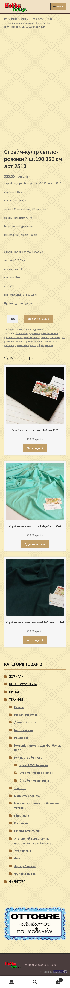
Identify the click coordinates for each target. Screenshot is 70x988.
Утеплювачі (22, 851)
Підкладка (21, 815)
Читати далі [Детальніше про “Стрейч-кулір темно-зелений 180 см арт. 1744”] (35, 640)
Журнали (16, 676)
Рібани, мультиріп (27, 831)
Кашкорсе (21, 738)
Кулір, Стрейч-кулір (42, 18)
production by (53, 971)
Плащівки (21, 823)
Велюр (19, 707)
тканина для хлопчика (29, 341)
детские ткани (49, 333)
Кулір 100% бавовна (33, 765)
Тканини (24, 18)
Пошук (35, 982)
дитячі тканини (13, 337)
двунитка (34, 333)
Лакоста (20, 788)
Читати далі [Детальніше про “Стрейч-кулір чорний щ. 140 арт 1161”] (35, 448)
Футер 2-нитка (25, 866)
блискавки (22, 333)
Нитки (14, 692)
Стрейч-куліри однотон (20, 22)
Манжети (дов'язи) (28, 796)
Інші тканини (23, 730)
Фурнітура (17, 881)
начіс (36, 337)
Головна (12, 18)
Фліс (17, 858)
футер (33, 345)
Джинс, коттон (25, 722)
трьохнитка (22, 345)
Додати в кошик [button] (35, 544)
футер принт (46, 345)
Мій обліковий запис (11, 982)
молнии (28, 337)
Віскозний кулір (25, 715)
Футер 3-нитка (25, 874)
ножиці (45, 337)
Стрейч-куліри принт (34, 780)
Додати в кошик (38, 319)
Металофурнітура (23, 684)
